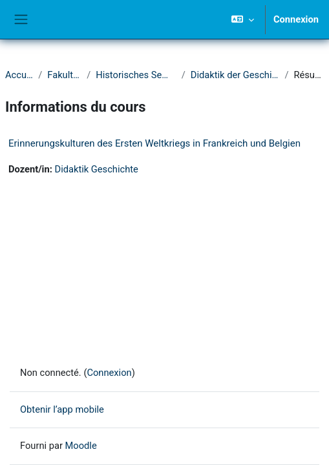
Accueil (19, 75)
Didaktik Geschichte (96, 169)
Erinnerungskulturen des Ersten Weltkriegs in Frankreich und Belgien (154, 143)
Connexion (296, 19)
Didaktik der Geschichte (235, 75)
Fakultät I (64, 75)
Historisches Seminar (136, 75)
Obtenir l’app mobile (62, 409)
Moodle (81, 445)
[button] (242, 19)
